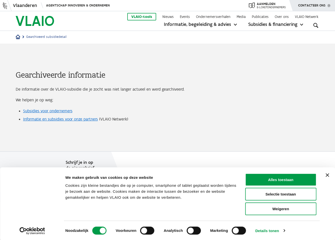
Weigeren (280, 208)
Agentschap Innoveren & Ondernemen (78, 5)
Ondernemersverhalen (213, 16)
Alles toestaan (280, 179)
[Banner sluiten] (327, 174)
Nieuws (168, 16)
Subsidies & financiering (272, 24)
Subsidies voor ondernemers (49, 112)
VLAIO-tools (141, 16)
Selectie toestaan (281, 194)
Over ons (282, 16)
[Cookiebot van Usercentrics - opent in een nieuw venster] (32, 230)
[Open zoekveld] (316, 25)
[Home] (18, 37)
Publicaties (260, 16)
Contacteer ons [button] (312, 3)
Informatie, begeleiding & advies (197, 24)
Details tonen (267, 230)
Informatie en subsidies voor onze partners (63, 120)
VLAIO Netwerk (306, 16)
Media (241, 16)
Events (185, 16)
